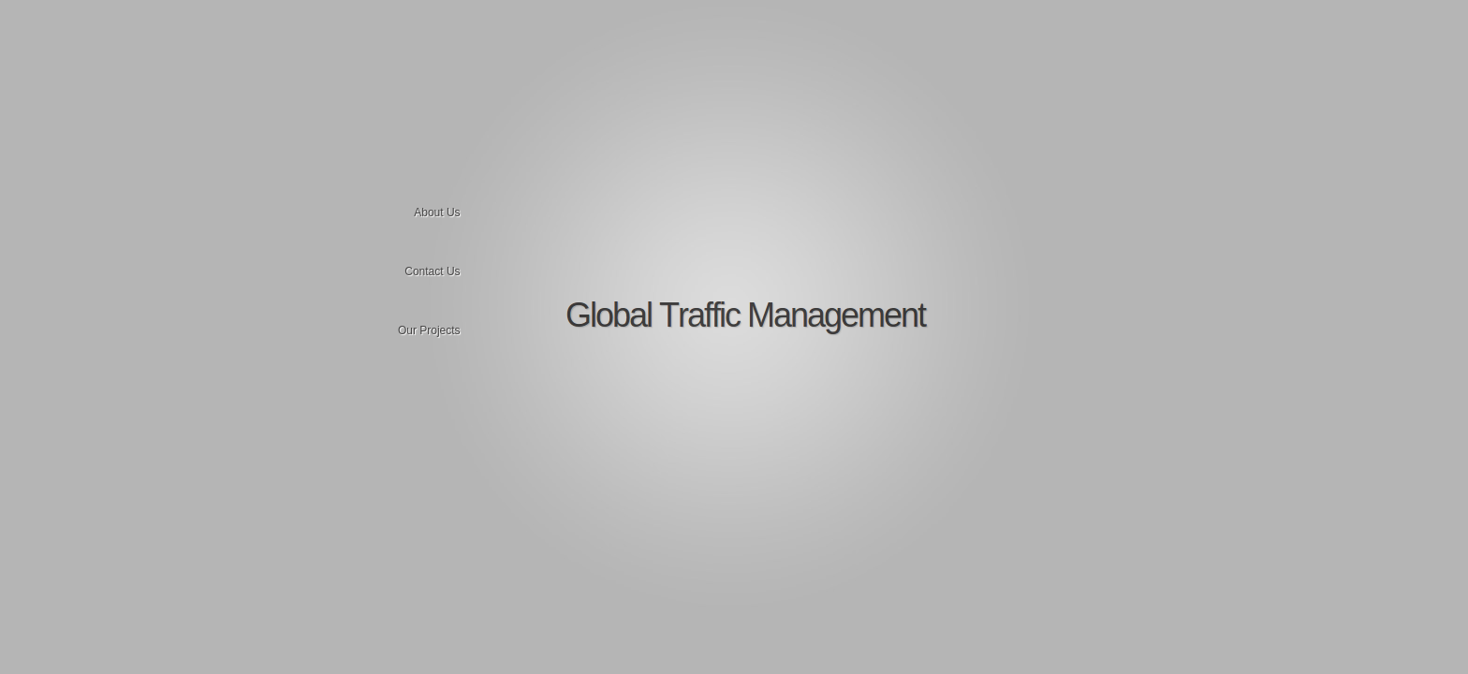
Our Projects (429, 330)
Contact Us (432, 271)
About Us (437, 212)
